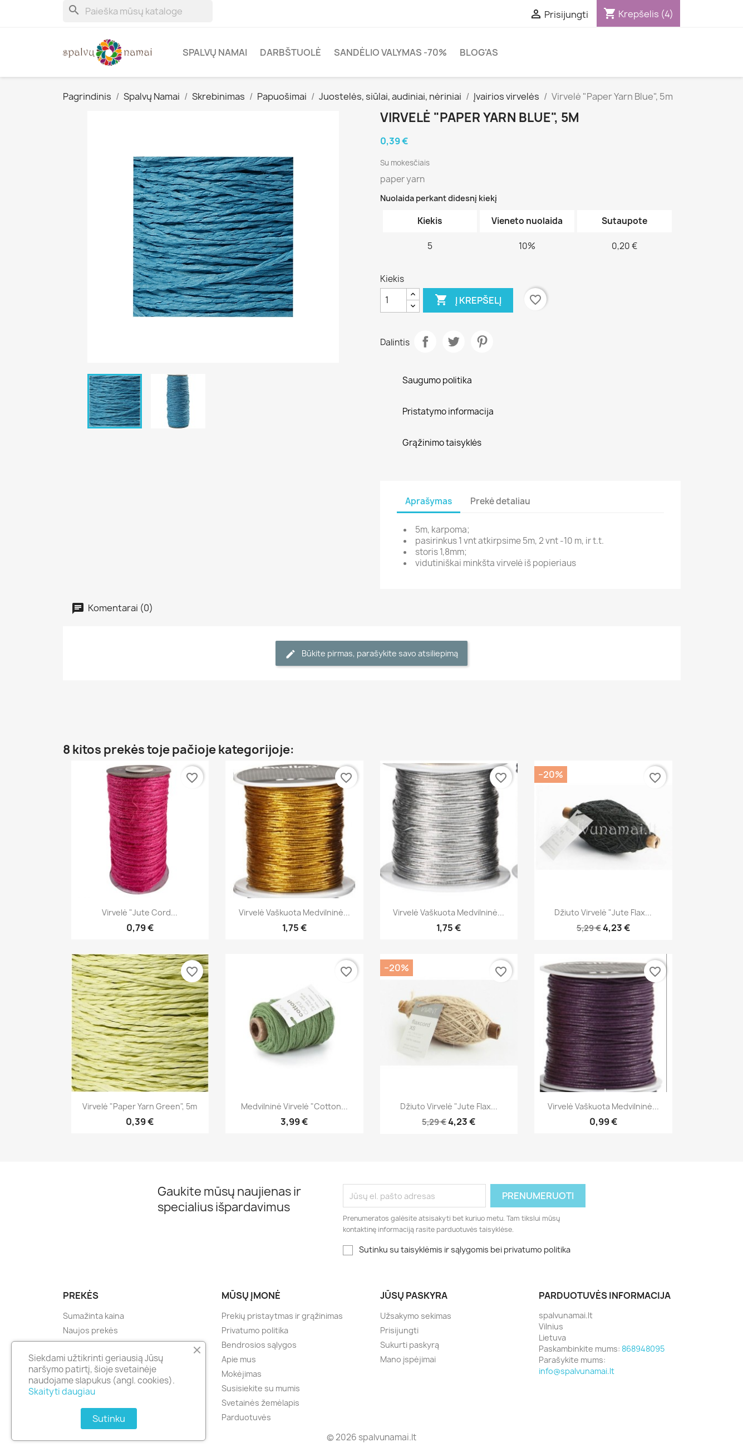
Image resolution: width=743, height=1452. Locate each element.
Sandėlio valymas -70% (390, 52)
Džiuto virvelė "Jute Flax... (603, 912)
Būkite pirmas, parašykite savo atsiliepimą (371, 654)
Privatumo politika (255, 1330)
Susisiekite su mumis (261, 1388)
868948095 (643, 1348)
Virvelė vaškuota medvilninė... (294, 912)
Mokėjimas (242, 1373)
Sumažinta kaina (93, 1315)
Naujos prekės (90, 1330)
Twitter (453, 341)
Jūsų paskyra (413, 1295)
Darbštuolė (290, 52)
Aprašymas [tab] (428, 501)
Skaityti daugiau (61, 1391)
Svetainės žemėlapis (260, 1402)
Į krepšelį (468, 300)
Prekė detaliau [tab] (500, 501)
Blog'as (479, 52)
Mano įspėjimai (408, 1359)
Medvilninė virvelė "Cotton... (294, 1106)
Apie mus (239, 1359)
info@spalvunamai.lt (576, 1371)
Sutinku (108, 1418)
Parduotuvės (246, 1417)
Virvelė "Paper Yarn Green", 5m (139, 1106)
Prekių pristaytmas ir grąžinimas (282, 1315)
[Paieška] (138, 11)
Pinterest (482, 341)
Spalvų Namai (215, 52)
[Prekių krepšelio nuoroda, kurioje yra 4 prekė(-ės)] (638, 14)
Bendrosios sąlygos (259, 1344)
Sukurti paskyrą (409, 1344)
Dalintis (425, 341)
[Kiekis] (393, 300)
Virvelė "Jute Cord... (140, 912)
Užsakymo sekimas (415, 1315)
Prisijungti (399, 1330)
